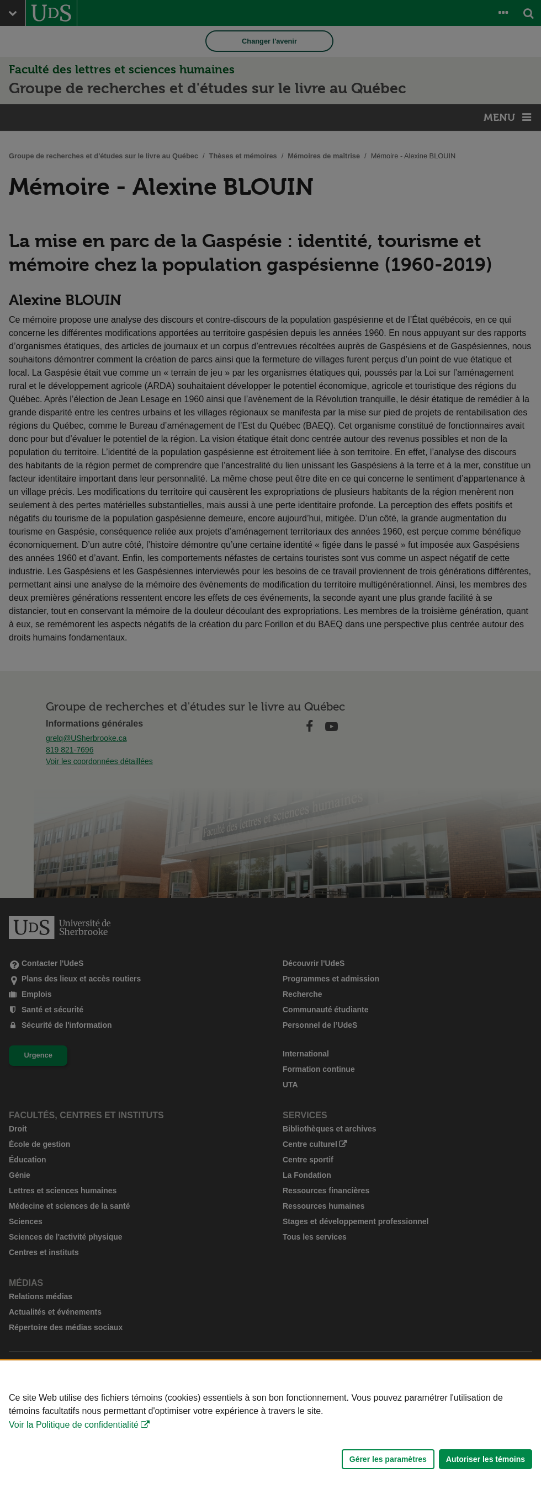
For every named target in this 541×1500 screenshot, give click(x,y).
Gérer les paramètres (388, 1459)
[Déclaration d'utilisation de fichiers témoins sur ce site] (270, 1430)
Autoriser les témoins (485, 1459)
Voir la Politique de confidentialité (74, 1424)
